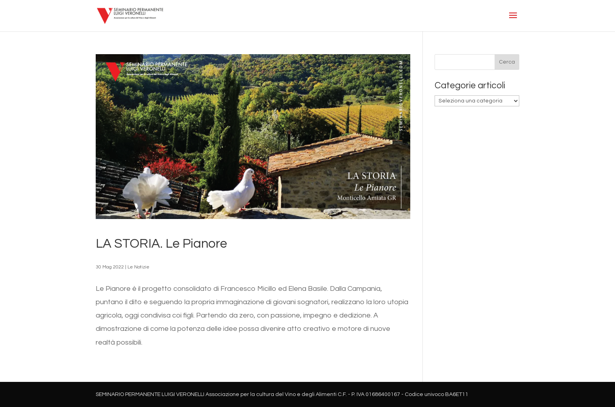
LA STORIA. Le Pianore (161, 243)
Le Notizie (138, 267)
